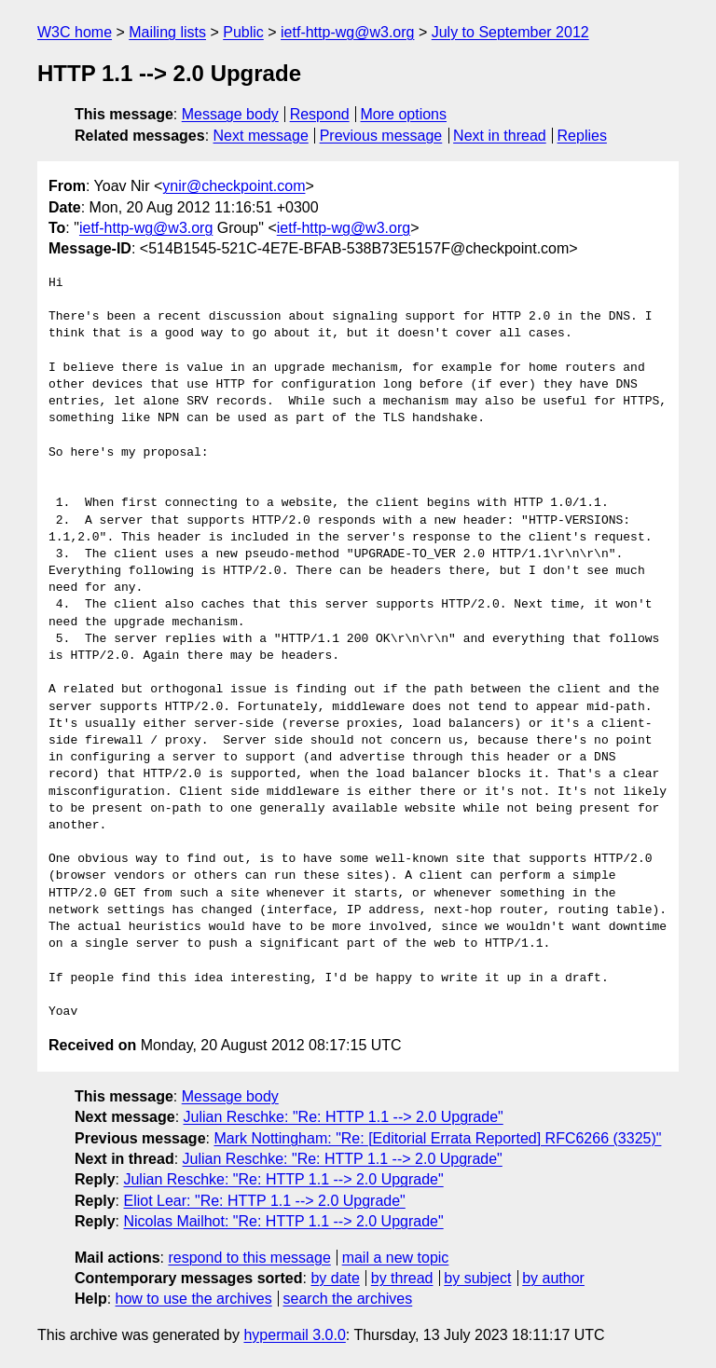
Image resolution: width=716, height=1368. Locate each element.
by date (334, 1278)
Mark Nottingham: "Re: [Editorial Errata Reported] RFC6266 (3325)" (437, 1138)
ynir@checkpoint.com (233, 186)
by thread (402, 1278)
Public (243, 32)
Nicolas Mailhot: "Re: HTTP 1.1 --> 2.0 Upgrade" (283, 1221)
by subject (477, 1278)
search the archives (348, 1298)
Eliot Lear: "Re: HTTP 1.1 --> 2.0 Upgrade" (264, 1201)
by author (553, 1278)
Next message (261, 136)
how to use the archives (194, 1298)
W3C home (74, 32)
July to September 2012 (510, 32)
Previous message (381, 136)
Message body (230, 114)
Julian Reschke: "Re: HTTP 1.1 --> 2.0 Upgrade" (343, 1117)
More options (404, 114)
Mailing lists (167, 32)
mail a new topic (395, 1257)
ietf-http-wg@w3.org (347, 32)
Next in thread (499, 136)
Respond (320, 114)
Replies (582, 136)
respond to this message (249, 1257)
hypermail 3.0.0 (294, 1335)
